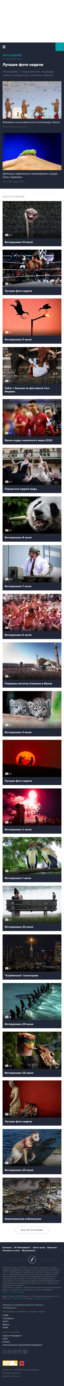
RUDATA (6, 1342)
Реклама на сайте (11, 1250)
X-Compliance (8, 1318)
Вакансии (52, 1247)
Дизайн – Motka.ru (11, 1376)
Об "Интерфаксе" (22, 1247)
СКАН (5, 1339)
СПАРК (6, 1315)
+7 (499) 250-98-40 (19, 1298)
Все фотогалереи (32, 1230)
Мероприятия (28, 1250)
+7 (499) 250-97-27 (42, 1298)
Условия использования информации (21, 1369)
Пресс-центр (39, 1247)
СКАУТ (5, 1321)
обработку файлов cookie (13, 1292)
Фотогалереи (12, 55)
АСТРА (5, 1328)
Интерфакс (32, 46)
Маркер (6, 1324)
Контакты (7, 1247)
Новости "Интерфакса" (12, 1336)
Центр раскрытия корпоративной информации (22, 1345)
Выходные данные (12, 1373)
